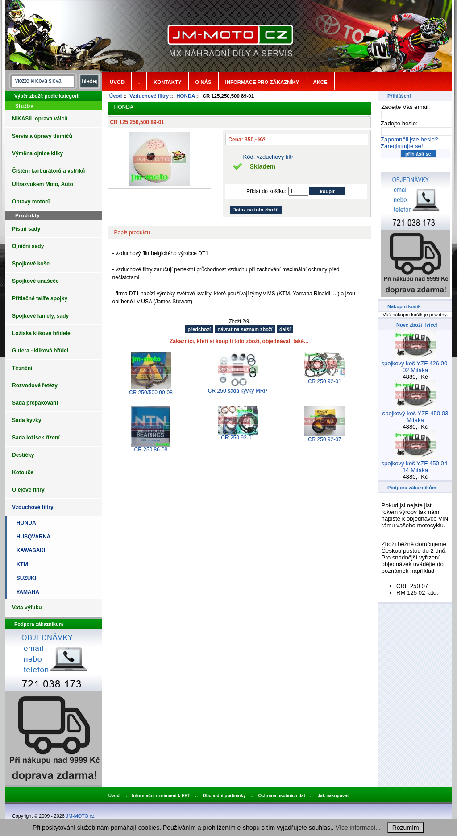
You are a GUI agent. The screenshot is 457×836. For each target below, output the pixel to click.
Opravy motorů (31, 202)
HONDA (185, 96)
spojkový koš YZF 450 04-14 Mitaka (415, 464)
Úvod (117, 82)
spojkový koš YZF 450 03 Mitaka (415, 414)
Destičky (23, 455)
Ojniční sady (28, 246)
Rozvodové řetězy (35, 385)
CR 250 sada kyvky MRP (237, 391)
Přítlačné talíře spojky (39, 298)
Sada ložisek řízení (36, 438)
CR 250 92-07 (324, 439)
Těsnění (22, 368)
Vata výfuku (27, 607)
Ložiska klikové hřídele (41, 333)
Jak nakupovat (333, 795)
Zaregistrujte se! (402, 146)
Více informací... (358, 827)
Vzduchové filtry (149, 96)
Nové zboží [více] (416, 324)
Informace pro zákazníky (262, 82)
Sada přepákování (35, 403)
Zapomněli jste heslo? (409, 139)
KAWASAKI (29, 550)
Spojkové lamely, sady (40, 316)
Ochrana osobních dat (281, 795)
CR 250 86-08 (151, 450)
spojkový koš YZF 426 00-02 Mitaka (415, 364)
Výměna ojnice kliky (37, 153)
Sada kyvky (26, 420)
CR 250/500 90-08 (151, 392)
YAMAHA (26, 592)
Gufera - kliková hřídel (40, 351)
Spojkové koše (31, 264)
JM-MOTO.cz (80, 816)
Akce (320, 82)
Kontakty (167, 82)
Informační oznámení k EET (161, 795)
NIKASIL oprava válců (40, 119)
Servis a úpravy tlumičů (42, 136)
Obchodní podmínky (224, 795)
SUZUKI (24, 578)
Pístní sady (26, 229)
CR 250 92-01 (324, 381)
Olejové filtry (28, 490)
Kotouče (22, 472)
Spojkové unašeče (35, 281)
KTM (20, 564)
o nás (203, 82)
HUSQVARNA (31, 537)
